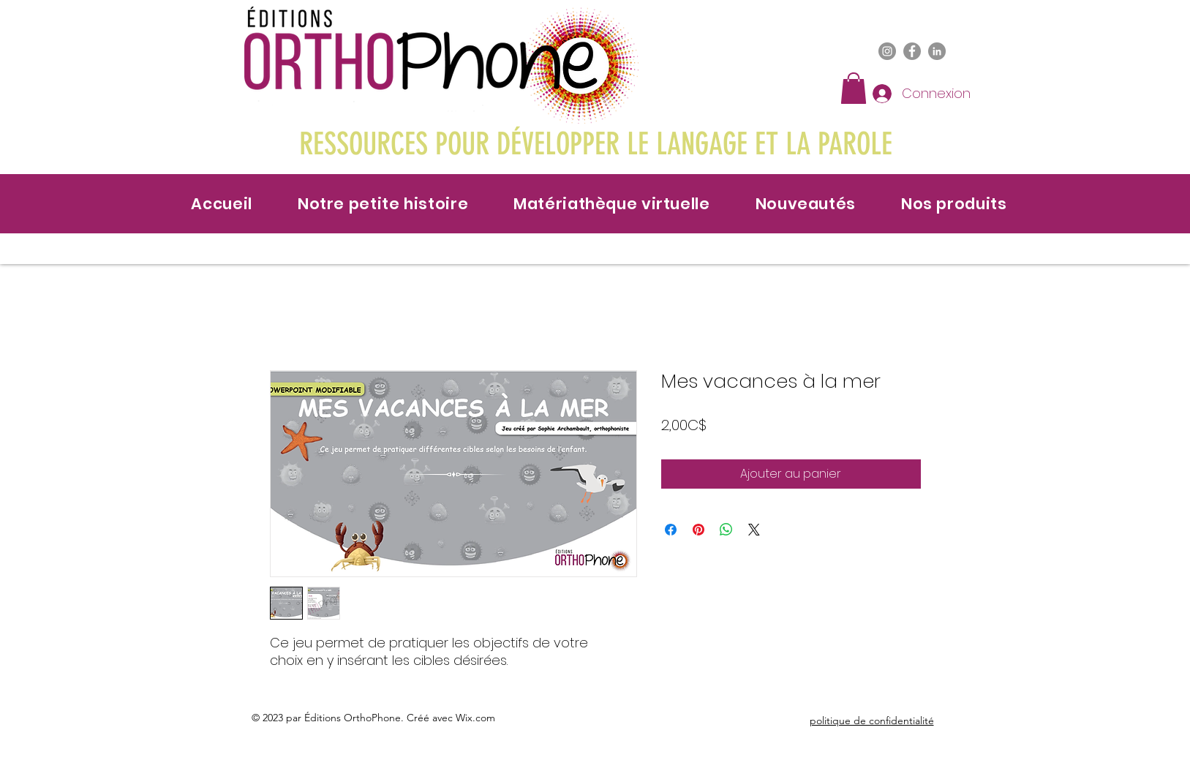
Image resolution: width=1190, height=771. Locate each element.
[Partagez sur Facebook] (670, 529)
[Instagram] (887, 51)
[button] (853, 88)
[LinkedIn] (937, 51)
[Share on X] (754, 529)
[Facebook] (912, 51)
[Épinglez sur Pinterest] (698, 529)
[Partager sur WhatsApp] (726, 529)
